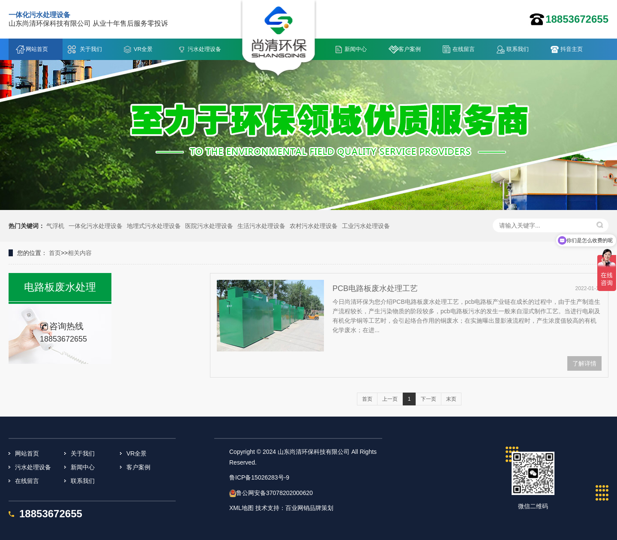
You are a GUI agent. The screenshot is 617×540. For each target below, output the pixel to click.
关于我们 (91, 49)
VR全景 (143, 49)
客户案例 (409, 49)
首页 (55, 252)
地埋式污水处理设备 (154, 225)
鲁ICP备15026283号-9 (259, 477)
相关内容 (80, 252)
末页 (451, 399)
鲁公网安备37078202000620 (274, 492)
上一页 (390, 399)
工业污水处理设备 (366, 225)
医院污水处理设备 (209, 225)
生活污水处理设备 (261, 225)
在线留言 (463, 49)
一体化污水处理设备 (96, 225)
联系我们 (517, 49)
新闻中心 (355, 49)
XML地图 (241, 507)
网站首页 (37, 49)
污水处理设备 (204, 49)
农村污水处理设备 (314, 225)
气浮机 (55, 225)
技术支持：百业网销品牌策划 (294, 507)
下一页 (428, 399)
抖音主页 (571, 49)
